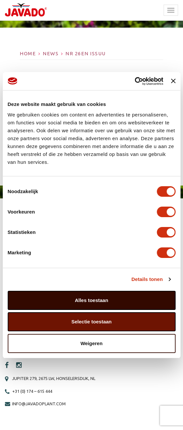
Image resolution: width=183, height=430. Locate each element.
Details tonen (147, 279)
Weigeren (91, 343)
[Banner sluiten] (173, 81)
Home (28, 53)
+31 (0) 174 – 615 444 (32, 391)
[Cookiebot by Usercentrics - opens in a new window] (134, 81)
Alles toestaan (91, 300)
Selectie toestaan (91, 321)
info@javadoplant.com (39, 403)
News (50, 53)
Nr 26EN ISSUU (85, 53)
